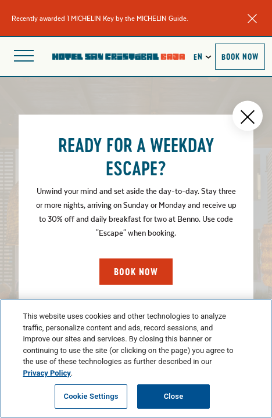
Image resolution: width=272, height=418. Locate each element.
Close (174, 396)
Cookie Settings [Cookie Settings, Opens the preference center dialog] (91, 396)
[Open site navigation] (24, 56)
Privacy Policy (46, 373)
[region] (136, 358)
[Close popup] (247, 116)
